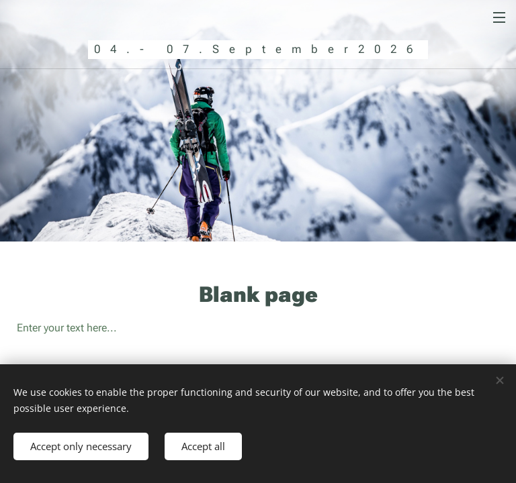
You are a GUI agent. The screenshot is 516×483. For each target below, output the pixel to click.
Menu (499, 17)
